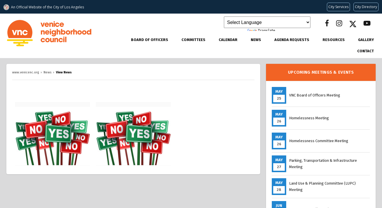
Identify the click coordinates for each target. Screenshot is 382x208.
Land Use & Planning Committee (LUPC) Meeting (322, 186)
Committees (193, 40)
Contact (365, 51)
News (256, 40)
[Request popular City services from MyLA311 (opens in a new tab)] (338, 7)
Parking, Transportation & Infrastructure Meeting (323, 163)
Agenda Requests (291, 40)
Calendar (228, 40)
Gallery (366, 40)
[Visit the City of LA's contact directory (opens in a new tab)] (366, 7)
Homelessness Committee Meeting (318, 141)
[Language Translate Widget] (267, 22)
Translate (261, 30)
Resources (334, 40)
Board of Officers (149, 40)
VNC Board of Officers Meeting (314, 95)
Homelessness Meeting (309, 118)
